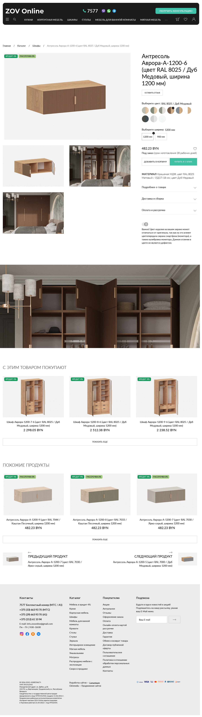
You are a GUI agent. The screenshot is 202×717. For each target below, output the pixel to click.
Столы (86, 19)
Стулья (73, 636)
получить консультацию (175, 10)
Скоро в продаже (78, 668)
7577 (90, 11)
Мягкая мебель (150, 19)
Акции (106, 604)
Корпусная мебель (50, 19)
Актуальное (109, 608)
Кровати (73, 628)
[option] (66, 96)
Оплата (107, 621)
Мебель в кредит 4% (80, 604)
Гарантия (107, 636)
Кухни (28, 19)
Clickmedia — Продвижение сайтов (85, 686)
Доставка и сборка (153, 199)
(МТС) (35, 610)
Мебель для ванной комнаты (115, 19)
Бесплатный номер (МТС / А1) (41, 605)
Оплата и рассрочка (153, 210)
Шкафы (72, 19)
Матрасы (74, 657)
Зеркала (73, 640)
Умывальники (76, 653)
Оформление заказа (113, 616)
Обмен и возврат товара (115, 640)
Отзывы (107, 612)
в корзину (155, 162)
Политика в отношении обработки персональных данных (116, 663)
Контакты (108, 670)
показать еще (100, 442)
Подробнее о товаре (154, 187)
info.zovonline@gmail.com (40, 623)
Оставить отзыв (152, 93)
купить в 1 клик (183, 162)
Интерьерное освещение (82, 644)
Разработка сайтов (78, 682)
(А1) (33, 615)
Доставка (108, 632)
